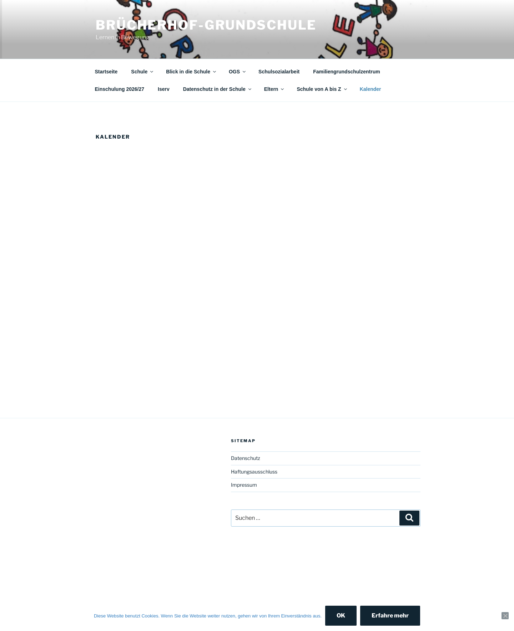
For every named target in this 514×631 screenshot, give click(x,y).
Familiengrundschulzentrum (346, 71)
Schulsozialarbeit (278, 71)
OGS (238, 71)
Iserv (164, 89)
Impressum (244, 485)
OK (341, 615)
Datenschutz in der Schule (217, 89)
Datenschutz (245, 458)
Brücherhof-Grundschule (206, 25)
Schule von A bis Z (322, 89)
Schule (142, 71)
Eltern (274, 89)
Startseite (106, 71)
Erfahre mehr (390, 615)
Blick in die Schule (191, 71)
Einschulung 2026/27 (120, 89)
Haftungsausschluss (254, 472)
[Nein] (505, 615)
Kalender (370, 89)
